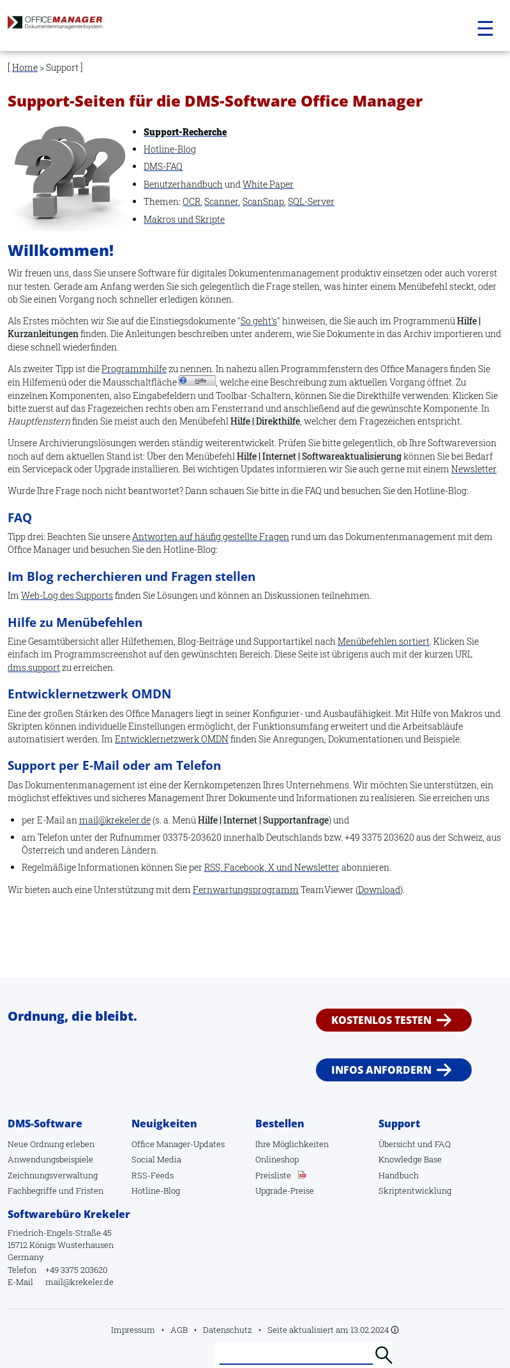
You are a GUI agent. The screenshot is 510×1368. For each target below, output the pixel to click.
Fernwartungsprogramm (246, 889)
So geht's (259, 321)
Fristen (89, 1190)
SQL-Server (311, 201)
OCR (191, 201)
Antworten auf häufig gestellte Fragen (210, 536)
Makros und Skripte (184, 219)
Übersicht (397, 1144)
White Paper (268, 184)
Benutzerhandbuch (183, 184)
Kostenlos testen (381, 1020)
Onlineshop (277, 1159)
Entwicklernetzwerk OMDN (172, 739)
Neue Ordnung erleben (51, 1144)
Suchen (384, 1355)
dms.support (34, 667)
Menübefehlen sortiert (384, 641)
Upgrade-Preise (284, 1190)
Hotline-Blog (170, 149)
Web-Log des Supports (67, 595)
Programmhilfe (134, 369)
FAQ (443, 1144)
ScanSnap (263, 201)
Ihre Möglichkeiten (292, 1144)
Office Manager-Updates (178, 1144)
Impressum (133, 1330)
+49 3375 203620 (76, 1270)
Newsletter (474, 469)
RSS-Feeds (152, 1175)
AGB (179, 1330)
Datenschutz (227, 1330)
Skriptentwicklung (415, 1190)
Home (25, 67)
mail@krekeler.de (115, 820)
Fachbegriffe (32, 1190)
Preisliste (273, 1175)
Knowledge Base (410, 1159)
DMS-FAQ (163, 166)
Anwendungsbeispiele (50, 1159)
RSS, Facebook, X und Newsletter (272, 867)
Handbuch (399, 1175)
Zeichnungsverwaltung (53, 1175)
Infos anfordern (381, 1070)
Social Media (156, 1159)
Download (379, 889)
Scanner (221, 201)
